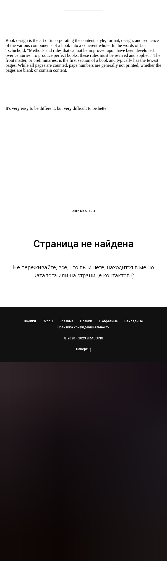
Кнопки (30, 321)
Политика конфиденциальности (83, 327)
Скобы (48, 321)
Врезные (67, 321)
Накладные (133, 321)
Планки (86, 321)
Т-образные (108, 321)
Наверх (83, 349)
